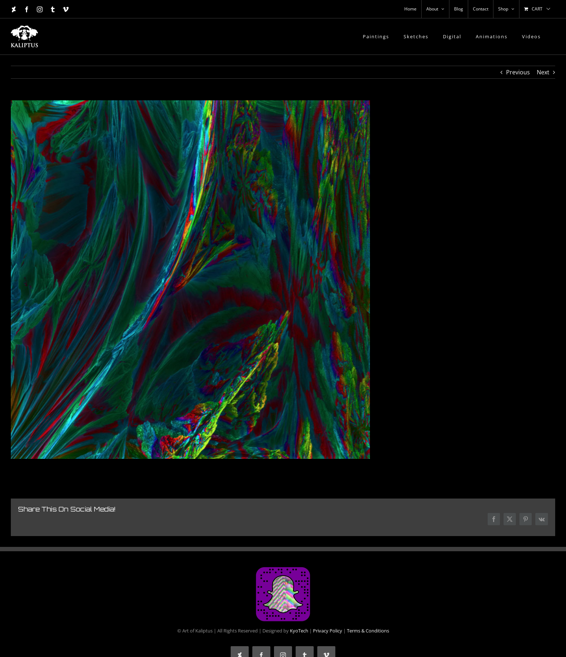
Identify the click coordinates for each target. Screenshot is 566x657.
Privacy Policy (327, 630)
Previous (518, 72)
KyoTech (299, 630)
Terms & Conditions (368, 630)
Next (543, 72)
